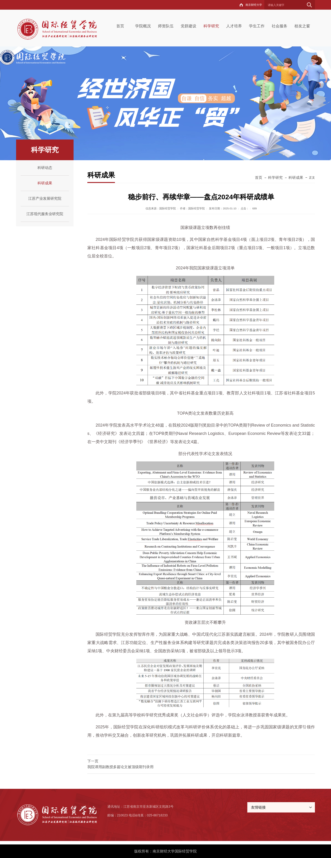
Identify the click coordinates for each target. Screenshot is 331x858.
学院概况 (143, 26)
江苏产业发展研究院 (44, 198)
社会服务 (279, 26)
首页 (120, 26)
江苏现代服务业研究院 (44, 214)
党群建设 (188, 26)
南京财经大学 (253, 4)
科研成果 (44, 183)
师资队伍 (166, 26)
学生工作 (257, 26)
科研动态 (44, 168)
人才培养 (234, 26)
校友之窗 (302, 26)
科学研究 (211, 26)
